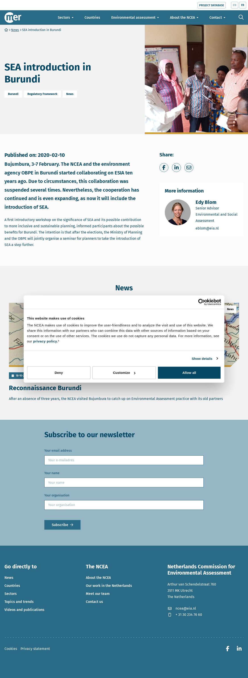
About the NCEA (98, 578)
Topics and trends (19, 602)
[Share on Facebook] (163, 167)
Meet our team (98, 594)
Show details (202, 358)
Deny (59, 373)
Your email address (58, 451)
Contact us (94, 602)
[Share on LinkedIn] (176, 167)
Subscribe (60, 525)
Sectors (10, 594)
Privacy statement (35, 649)
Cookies (10, 649)
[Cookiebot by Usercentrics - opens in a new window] (201, 302)
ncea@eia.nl (181, 608)
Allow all (189, 373)
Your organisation (56, 495)
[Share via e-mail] (188, 167)
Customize (124, 373)
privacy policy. (45, 341)
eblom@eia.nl (217, 228)
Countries (12, 586)
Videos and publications (24, 610)
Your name (52, 473)
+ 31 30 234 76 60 (184, 614)
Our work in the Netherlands (109, 586)
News (8, 578)
